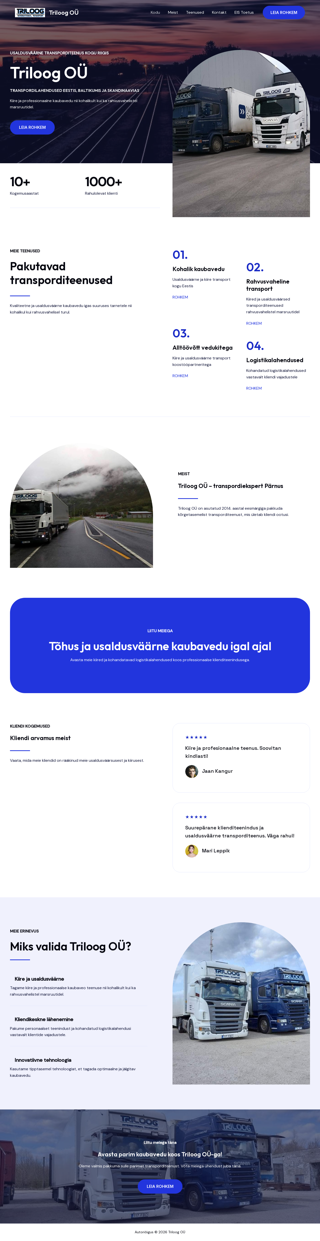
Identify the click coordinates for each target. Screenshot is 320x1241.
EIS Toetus (244, 12)
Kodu (155, 12)
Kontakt (219, 12)
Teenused (195, 12)
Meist (173, 12)
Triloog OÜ (63, 12)
